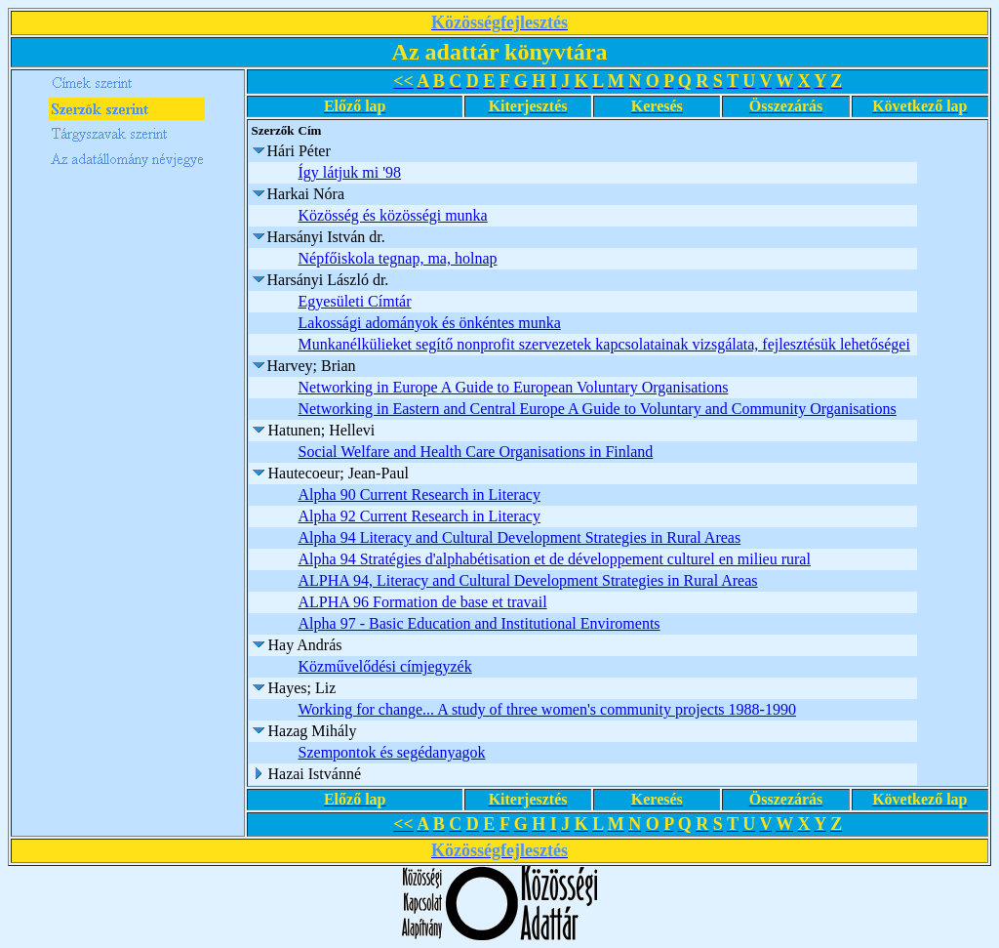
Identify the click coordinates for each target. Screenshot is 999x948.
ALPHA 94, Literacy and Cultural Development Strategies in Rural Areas (528, 580)
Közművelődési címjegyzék (385, 666)
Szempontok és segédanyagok (392, 752)
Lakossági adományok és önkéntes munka (430, 322)
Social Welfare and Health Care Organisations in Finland (476, 451)
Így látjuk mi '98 (350, 172)
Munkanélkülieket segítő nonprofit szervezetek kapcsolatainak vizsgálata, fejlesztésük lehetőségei (604, 344)
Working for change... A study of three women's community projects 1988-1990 (547, 709)
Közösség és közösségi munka (393, 215)
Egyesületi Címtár (355, 301)
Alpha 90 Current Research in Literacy (419, 494)
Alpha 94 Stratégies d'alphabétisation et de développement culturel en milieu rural (555, 559)
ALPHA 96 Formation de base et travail (423, 602)
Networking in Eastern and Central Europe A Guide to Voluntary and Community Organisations (598, 408)
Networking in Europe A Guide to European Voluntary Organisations (514, 387)
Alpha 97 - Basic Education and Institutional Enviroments (479, 623)
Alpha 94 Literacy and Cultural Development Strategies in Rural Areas (520, 537)
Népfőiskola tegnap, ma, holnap (398, 258)
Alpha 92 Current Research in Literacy (419, 516)
